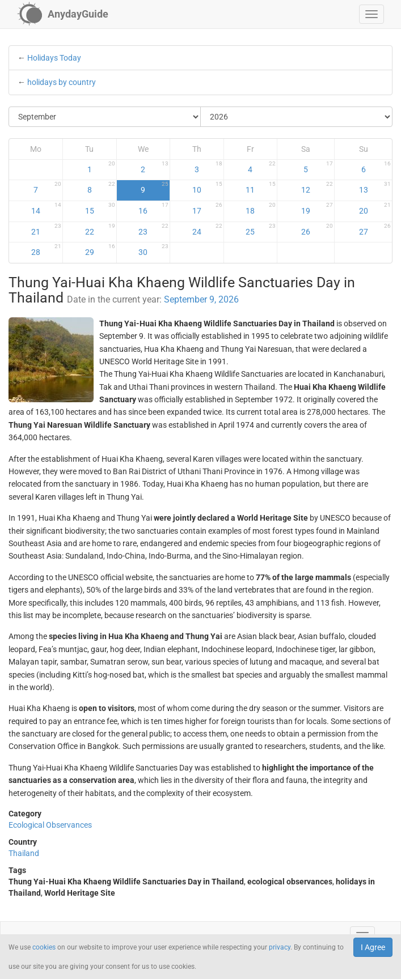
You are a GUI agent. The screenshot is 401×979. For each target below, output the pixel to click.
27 (375, 229)
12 (317, 187)
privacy (279, 947)
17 (207, 208)
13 (375, 187)
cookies (44, 947)
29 (100, 250)
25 (261, 229)
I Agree (373, 947)
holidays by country (61, 82)
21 (46, 229)
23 (153, 229)
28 (46, 250)
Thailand (24, 853)
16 (153, 208)
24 (207, 229)
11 (261, 187)
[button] (371, 14)
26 (317, 229)
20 (375, 208)
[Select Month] (105, 116)
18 (261, 208)
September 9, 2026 (201, 299)
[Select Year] (296, 116)
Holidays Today (54, 57)
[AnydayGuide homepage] (63, 14)
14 (46, 208)
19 (317, 208)
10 (207, 187)
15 (100, 208)
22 (100, 229)
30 (153, 250)
